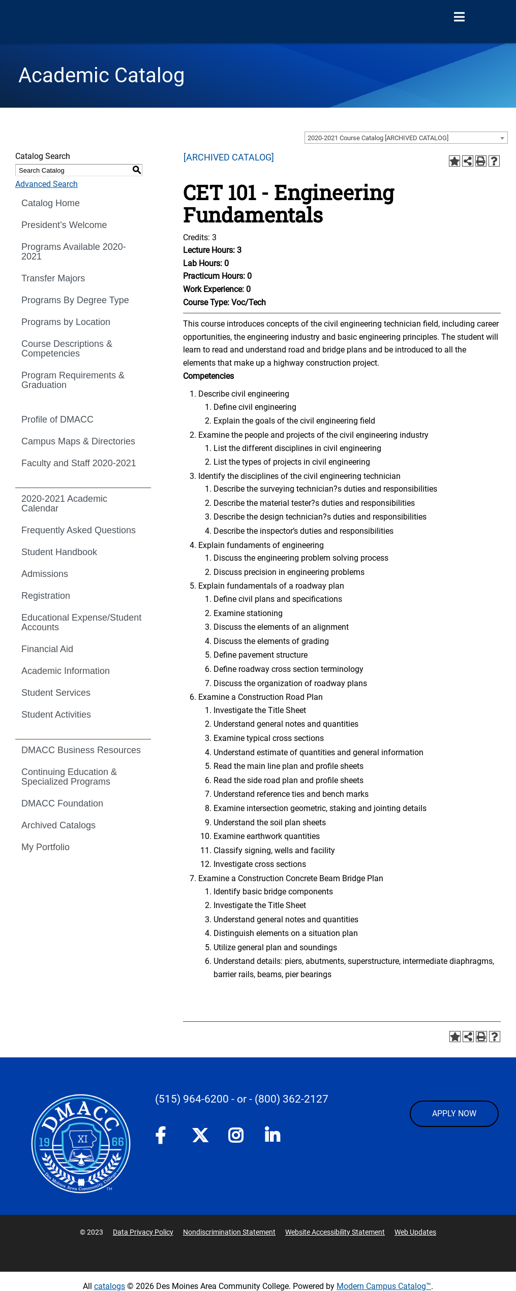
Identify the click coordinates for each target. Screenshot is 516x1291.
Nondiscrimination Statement (229, 1232)
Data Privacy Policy (143, 1232)
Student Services (55, 693)
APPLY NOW (454, 1113)
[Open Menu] (459, 17)
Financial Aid (47, 649)
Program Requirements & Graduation (73, 380)
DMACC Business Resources (81, 750)
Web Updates (415, 1232)
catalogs (109, 1286)
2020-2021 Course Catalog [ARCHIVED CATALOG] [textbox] (378, 138)
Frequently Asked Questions (78, 530)
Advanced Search (46, 184)
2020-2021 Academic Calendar (64, 503)
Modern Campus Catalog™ (384, 1286)
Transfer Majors (53, 278)
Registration (45, 596)
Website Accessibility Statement (335, 1232)
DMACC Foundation (62, 803)
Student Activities (56, 714)
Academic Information (65, 671)
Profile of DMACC (57, 419)
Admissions (44, 574)
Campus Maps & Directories (78, 441)
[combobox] (406, 138)
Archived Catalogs (58, 825)
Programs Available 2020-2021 (73, 252)
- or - (241, 1099)
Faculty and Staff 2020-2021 (78, 463)
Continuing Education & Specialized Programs (69, 777)
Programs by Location (65, 322)
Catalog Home (50, 203)
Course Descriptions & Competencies (66, 349)
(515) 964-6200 (192, 1099)
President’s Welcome (64, 225)
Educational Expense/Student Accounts (81, 622)
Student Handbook (59, 552)
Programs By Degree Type (75, 300)
